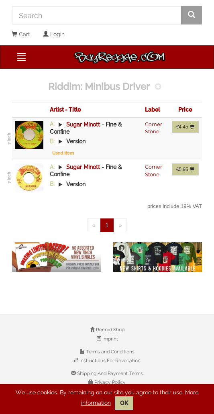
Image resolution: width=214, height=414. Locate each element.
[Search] (96, 15)
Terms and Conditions (110, 352)
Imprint (109, 339)
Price (185, 109)
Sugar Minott (83, 124)
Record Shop (109, 329)
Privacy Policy (109, 382)
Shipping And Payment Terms (109, 373)
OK (124, 403)
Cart (21, 34)
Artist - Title (65, 109)
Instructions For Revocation (109, 360)
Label (152, 109)
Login (54, 34)
